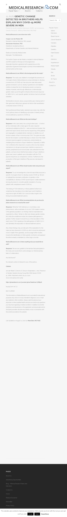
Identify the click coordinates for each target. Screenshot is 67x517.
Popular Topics (14, 11)
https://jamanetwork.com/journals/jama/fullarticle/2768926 (24, 282)
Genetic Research (11, 30)
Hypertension (55, 62)
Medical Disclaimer (11, 498)
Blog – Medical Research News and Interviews (16, 485)
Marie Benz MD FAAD (29, 30)
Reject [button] (37, 514)
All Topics (54, 79)
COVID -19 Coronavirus (37, 28)
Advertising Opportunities (13, 479)
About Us (27, 11)
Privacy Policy (10, 505)
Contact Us (39, 11)
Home (8, 494)
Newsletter (9, 501)
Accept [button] (30, 514)
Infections (54, 59)
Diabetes (53, 46)
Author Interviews (23, 28)
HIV (52, 56)
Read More (45, 514)
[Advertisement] (25, 391)
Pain (52, 72)
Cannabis (53, 43)
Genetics (53, 49)
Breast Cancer (55, 36)
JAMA (19, 30)
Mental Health (55, 66)
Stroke (53, 75)
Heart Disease (55, 52)
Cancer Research (56, 39)
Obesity (53, 69)
